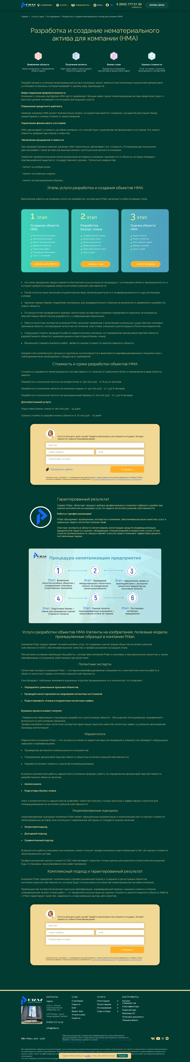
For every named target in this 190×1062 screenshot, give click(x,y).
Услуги (62, 5)
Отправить (127, 469)
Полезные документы (133, 1017)
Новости (76, 1004)
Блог (74, 1008)
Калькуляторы (129, 1010)
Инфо (98, 5)
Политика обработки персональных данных (114, 1040)
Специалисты (81, 5)
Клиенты (76, 1018)
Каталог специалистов (129, 1002)
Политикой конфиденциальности (104, 479)
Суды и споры (107, 1011)
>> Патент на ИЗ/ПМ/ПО (45, 264)
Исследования (53, 17)
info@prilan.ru (137, 7)
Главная (24, 17)
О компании (45, 5)
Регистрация (107, 1001)
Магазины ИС (128, 1013)
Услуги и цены (37, 17)
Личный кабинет (130, 1020)
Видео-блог (77, 1011)
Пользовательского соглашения (73, 1042)
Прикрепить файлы (61, 469)
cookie (87, 1056)
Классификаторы (130, 1006)
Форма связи (156, 5)
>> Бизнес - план (95, 264)
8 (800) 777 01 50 (129, 4)
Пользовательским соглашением (130, 479)
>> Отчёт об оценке (145, 264)
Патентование (107, 1004)
